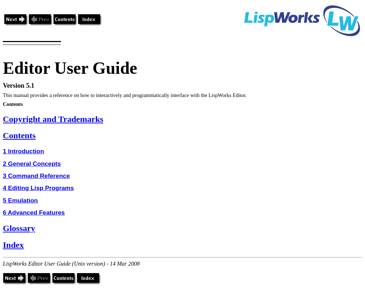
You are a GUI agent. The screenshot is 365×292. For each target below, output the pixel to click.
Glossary (19, 228)
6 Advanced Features (34, 212)
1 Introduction (23, 151)
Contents (19, 135)
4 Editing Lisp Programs (38, 187)
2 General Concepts (32, 163)
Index (13, 245)
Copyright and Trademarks (53, 119)
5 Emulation (20, 200)
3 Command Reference (36, 175)
